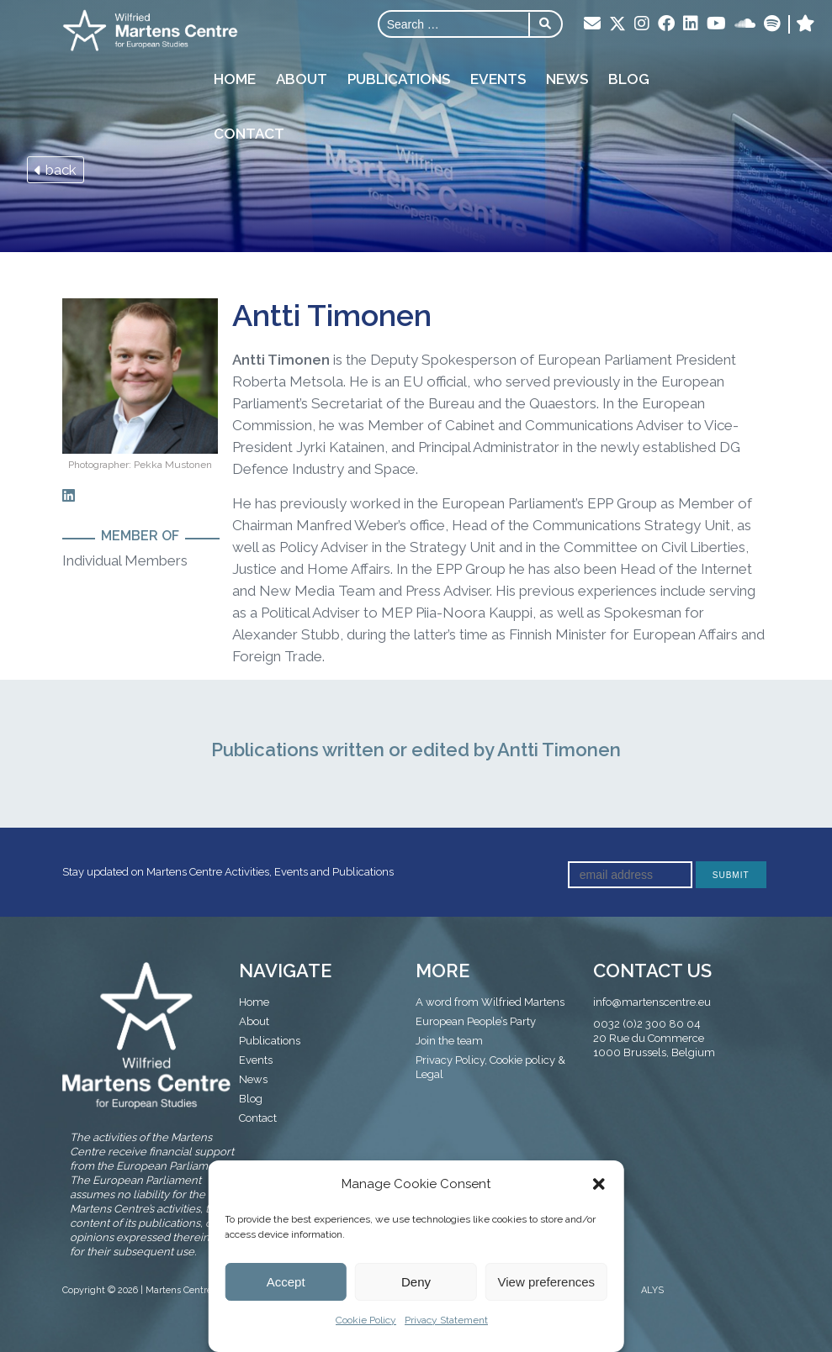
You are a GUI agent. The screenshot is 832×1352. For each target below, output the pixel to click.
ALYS (652, 1290)
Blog (628, 79)
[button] (599, 1184)
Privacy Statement (446, 1320)
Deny (416, 1282)
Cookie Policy (366, 1320)
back (55, 169)
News (567, 79)
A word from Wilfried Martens (490, 1002)
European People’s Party (476, 1021)
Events (498, 79)
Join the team (449, 1040)
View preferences (547, 1282)
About (301, 79)
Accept (286, 1282)
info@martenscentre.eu (652, 1002)
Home (235, 79)
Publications (398, 79)
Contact (249, 133)
